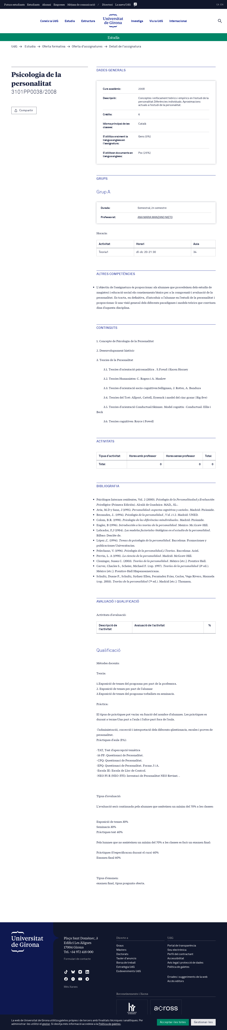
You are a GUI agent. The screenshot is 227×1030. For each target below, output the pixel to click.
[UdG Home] (113, 21)
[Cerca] (219, 20)
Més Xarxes (71, 987)
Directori (107, 4)
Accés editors (175, 981)
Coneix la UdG (49, 21)
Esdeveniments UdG (128, 971)
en (221, 5)
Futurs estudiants (14, 4)
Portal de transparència (181, 945)
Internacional (178, 21)
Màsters (121, 950)
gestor (46, 1024)
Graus (120, 945)
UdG (14, 46)
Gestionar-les (203, 1022)
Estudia (70, 21)
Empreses (59, 4)
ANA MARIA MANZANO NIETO (155, 217)
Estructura (88, 21)
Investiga (137, 21)
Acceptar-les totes (173, 1022)
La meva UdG (123, 4)
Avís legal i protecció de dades (185, 962)
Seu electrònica (176, 950)
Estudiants (33, 4)
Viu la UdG (156, 21)
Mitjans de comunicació (81, 4)
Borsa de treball (125, 962)
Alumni (46, 4)
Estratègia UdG (125, 967)
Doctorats (122, 954)
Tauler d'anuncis (126, 958)
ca (217, 5)
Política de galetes (178, 967)
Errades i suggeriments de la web (187, 977)
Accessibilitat (175, 958)
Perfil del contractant (180, 954)
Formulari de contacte (77, 959)
